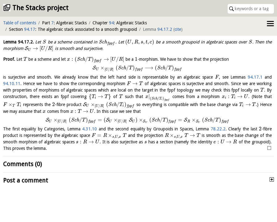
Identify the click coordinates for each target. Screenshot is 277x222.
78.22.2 (218, 128)
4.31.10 (89, 128)
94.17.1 (255, 77)
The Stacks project (40, 8)
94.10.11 (11, 83)
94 (111, 22)
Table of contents (19, 22)
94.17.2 (164, 29)
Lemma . (18, 41)
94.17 (29, 29)
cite (178, 29)
